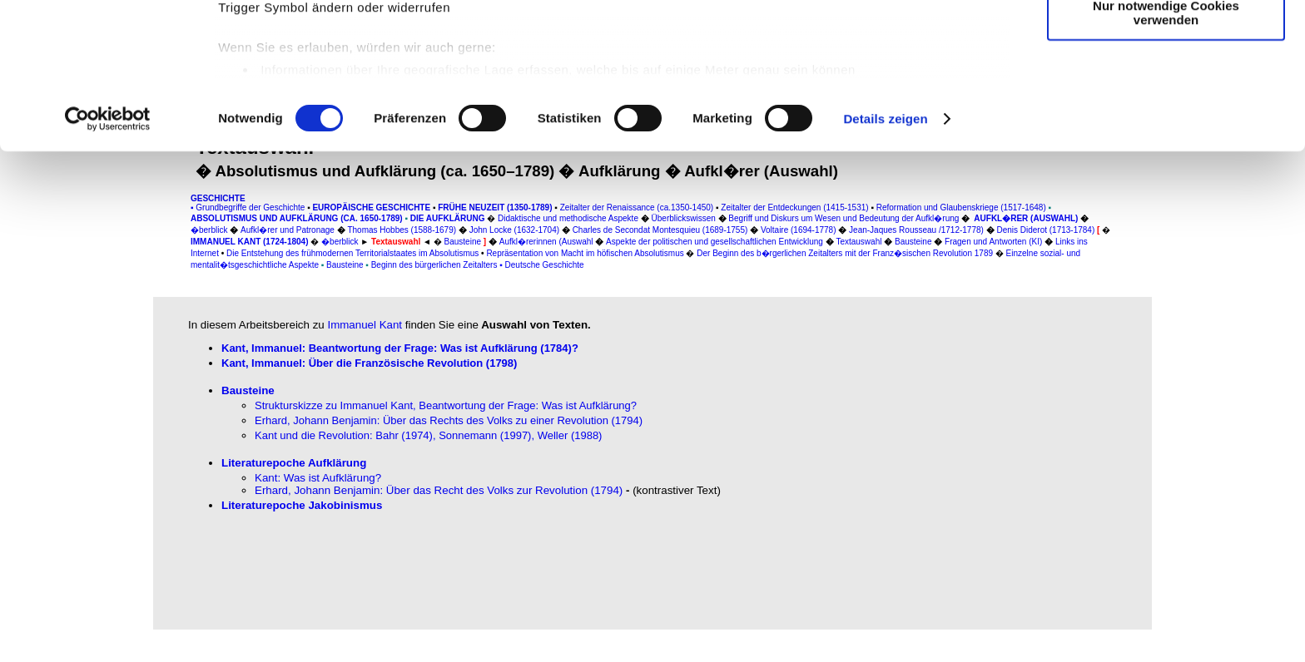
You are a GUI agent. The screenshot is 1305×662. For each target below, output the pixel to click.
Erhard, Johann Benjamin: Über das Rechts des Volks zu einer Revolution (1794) (449, 420)
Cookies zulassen (1166, 41)
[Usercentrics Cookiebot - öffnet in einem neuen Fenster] (108, 252)
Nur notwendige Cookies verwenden (1166, 145)
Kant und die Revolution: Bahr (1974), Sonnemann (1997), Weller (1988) (428, 435)
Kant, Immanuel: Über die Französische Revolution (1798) (369, 363)
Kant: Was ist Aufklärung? (318, 478)
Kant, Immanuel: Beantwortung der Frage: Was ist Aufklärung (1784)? (399, 348)
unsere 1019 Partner (331, 60)
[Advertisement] (89, 346)
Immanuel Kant (364, 325)
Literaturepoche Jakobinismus (301, 505)
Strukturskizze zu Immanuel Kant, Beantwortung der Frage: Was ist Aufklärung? (446, 405)
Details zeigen (885, 252)
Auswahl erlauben (1166, 90)
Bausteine (248, 390)
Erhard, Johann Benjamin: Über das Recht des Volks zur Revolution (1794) (439, 490)
